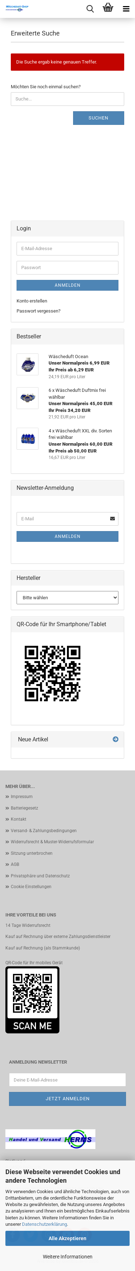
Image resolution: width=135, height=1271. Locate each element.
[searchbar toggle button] (90, 9)
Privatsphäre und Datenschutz (40, 875)
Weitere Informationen (68, 1257)
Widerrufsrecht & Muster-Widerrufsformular (52, 841)
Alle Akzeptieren (67, 1238)
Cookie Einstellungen (31, 886)
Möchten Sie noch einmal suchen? (46, 86)
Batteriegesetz (24, 808)
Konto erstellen (32, 301)
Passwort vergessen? (38, 311)
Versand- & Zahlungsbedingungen (44, 830)
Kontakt (18, 819)
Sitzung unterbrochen (32, 853)
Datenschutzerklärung (44, 1224)
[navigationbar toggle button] (126, 9)
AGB (15, 864)
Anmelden (68, 285)
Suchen (98, 118)
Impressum (22, 796)
